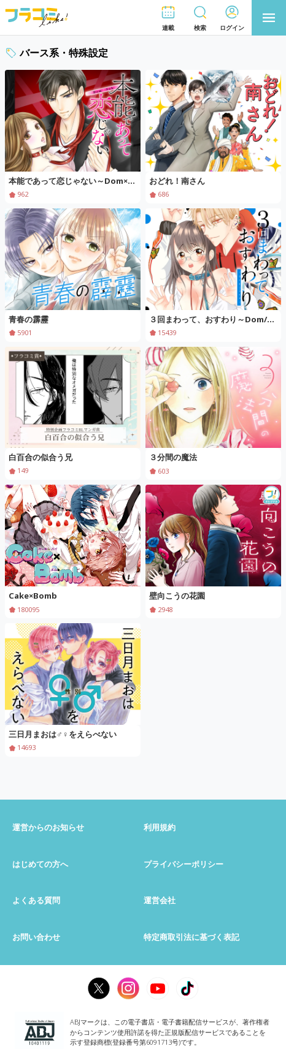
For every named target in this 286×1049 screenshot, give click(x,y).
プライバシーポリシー (183, 863)
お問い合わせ (36, 936)
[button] (168, 18)
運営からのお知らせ (48, 827)
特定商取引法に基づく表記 (191, 936)
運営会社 (160, 900)
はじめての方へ (40, 863)
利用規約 (160, 827)
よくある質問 (36, 900)
